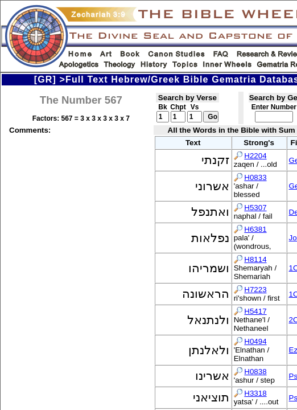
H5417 (255, 311)
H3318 (255, 393)
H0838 (255, 371)
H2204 (255, 155)
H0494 (255, 341)
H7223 (255, 289)
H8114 (255, 259)
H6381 (255, 229)
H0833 (255, 177)
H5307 (255, 207)
